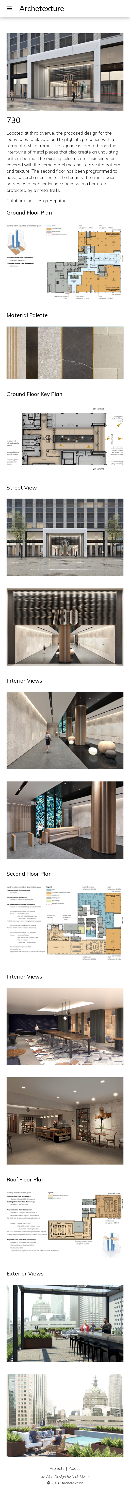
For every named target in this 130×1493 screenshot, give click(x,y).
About (74, 1468)
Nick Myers (81, 1476)
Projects (57, 1468)
